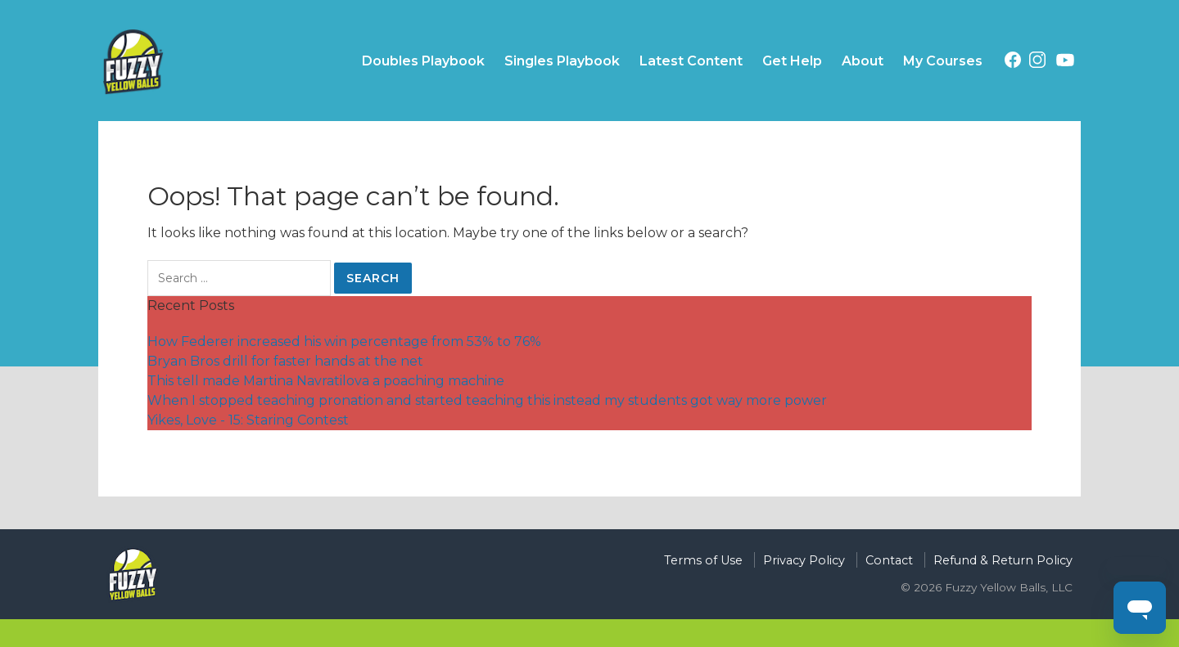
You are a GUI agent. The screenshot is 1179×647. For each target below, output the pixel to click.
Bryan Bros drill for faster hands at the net (285, 361)
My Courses (942, 61)
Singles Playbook (562, 61)
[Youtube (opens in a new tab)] (1065, 63)
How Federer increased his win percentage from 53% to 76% (344, 341)
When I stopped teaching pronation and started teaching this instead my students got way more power (487, 400)
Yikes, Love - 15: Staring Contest (248, 420)
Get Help (792, 61)
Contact (889, 560)
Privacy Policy (804, 560)
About (862, 61)
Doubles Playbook (423, 61)
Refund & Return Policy (1003, 560)
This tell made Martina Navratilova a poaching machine (325, 381)
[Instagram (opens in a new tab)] (1037, 63)
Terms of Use (703, 560)
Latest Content (691, 61)
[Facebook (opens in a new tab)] (1013, 63)
